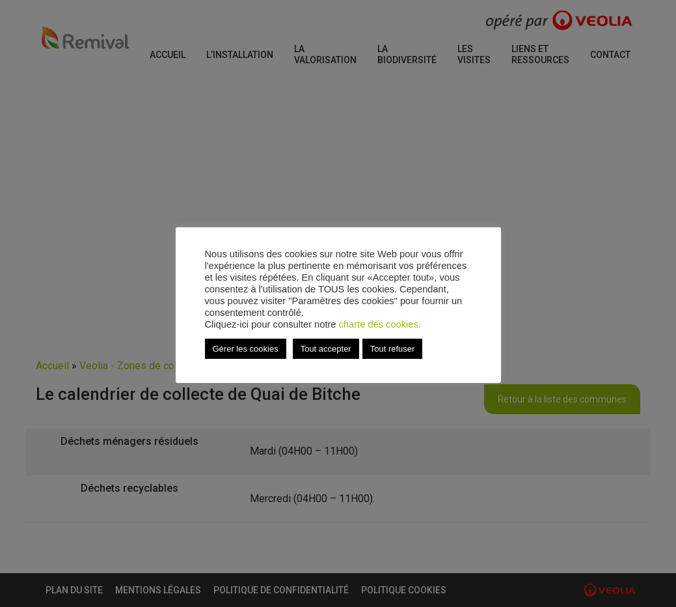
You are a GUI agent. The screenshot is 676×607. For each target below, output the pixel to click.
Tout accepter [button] (326, 349)
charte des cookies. (380, 324)
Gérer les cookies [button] (245, 349)
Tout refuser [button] (392, 349)
